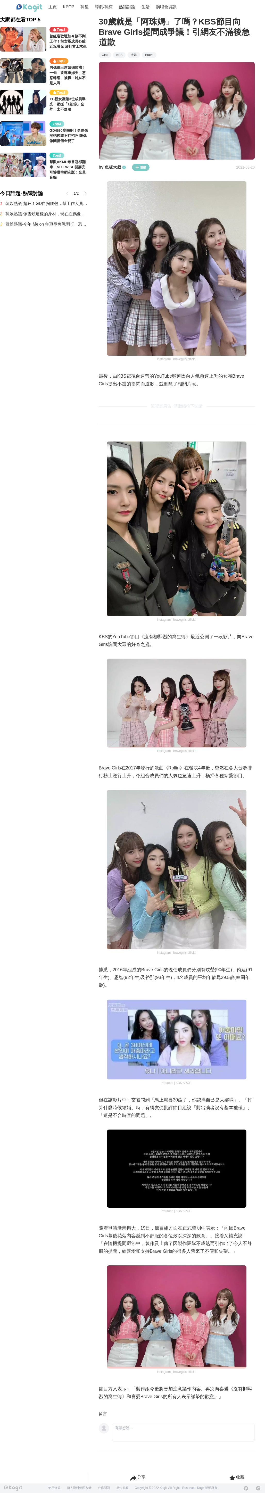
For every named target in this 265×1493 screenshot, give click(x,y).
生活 (146, 7)
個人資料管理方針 (79, 1488)
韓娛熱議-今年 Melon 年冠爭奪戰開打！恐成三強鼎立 (46, 224)
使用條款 (54, 1488)
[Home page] (29, 8)
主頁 (52, 7)
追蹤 (140, 167)
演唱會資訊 (166, 7)
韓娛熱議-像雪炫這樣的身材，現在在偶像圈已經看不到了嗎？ (46, 214)
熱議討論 (127, 7)
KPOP (68, 7)
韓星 (84, 7)
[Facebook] (246, 1488)
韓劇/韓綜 (103, 7)
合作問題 (104, 1488)
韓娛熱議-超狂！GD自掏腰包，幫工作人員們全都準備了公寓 (46, 203)
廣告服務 (122, 1488)
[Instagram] (258, 1488)
